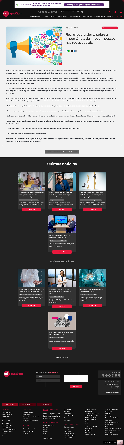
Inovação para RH (90, 434)
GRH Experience (7, 425)
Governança (88, 428)
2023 (58, 414)
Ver (31, 209)
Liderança (108, 416)
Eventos (25, 433)
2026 (45, 414)
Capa (45, 429)
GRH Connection (7, 414)
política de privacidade (113, 393)
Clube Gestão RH (28, 431)
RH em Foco (67, 413)
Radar (107, 426)
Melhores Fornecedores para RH (30, 421)
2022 (45, 416)
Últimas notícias (69, 427)
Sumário (66, 418)
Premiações (5, 417)
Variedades (67, 420)
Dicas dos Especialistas (92, 413)
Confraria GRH (6, 421)
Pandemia (108, 420)
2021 (49, 416)
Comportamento (75, 16)
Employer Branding (90, 417)
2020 (54, 416)
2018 (45, 418)
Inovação (87, 432)
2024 (54, 414)
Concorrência (87, 16)
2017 (49, 418)
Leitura (107, 413)
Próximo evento (70, 12)
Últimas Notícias (35, 16)
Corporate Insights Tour (9, 429)
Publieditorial (109, 424)
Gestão (87, 424)
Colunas (45, 432)
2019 (58, 416)
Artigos (45, 16)
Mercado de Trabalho (112, 418)
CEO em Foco (47, 438)
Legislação (108, 411)
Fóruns (4, 419)
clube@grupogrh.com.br (112, 384)
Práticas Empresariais (112, 422)
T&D (106, 437)
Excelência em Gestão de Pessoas (31, 417)
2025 (49, 414)
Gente (45, 436)
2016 (53, 418)
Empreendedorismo (91, 420)
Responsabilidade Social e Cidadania (113, 431)
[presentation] (78, 379)
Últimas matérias (48, 425)
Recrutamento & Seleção (113, 428)
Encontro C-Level (7, 431)
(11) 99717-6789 (115, 387)
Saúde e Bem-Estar (111, 434)
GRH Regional (6, 423)
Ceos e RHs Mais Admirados (28, 413)
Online (4, 436)
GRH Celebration (7, 427)
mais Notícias (62, 358)
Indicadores (67, 409)
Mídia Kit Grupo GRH (29, 429)
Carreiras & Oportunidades (58, 16)
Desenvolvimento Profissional (103, 16)
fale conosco (116, 390)
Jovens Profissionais (111, 409)
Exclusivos (5, 434)
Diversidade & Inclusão (92, 415)
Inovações (88, 437)
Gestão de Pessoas (109, 28)
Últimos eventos (7, 412)
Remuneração (68, 411)
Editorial (45, 434)
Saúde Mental (68, 416)
